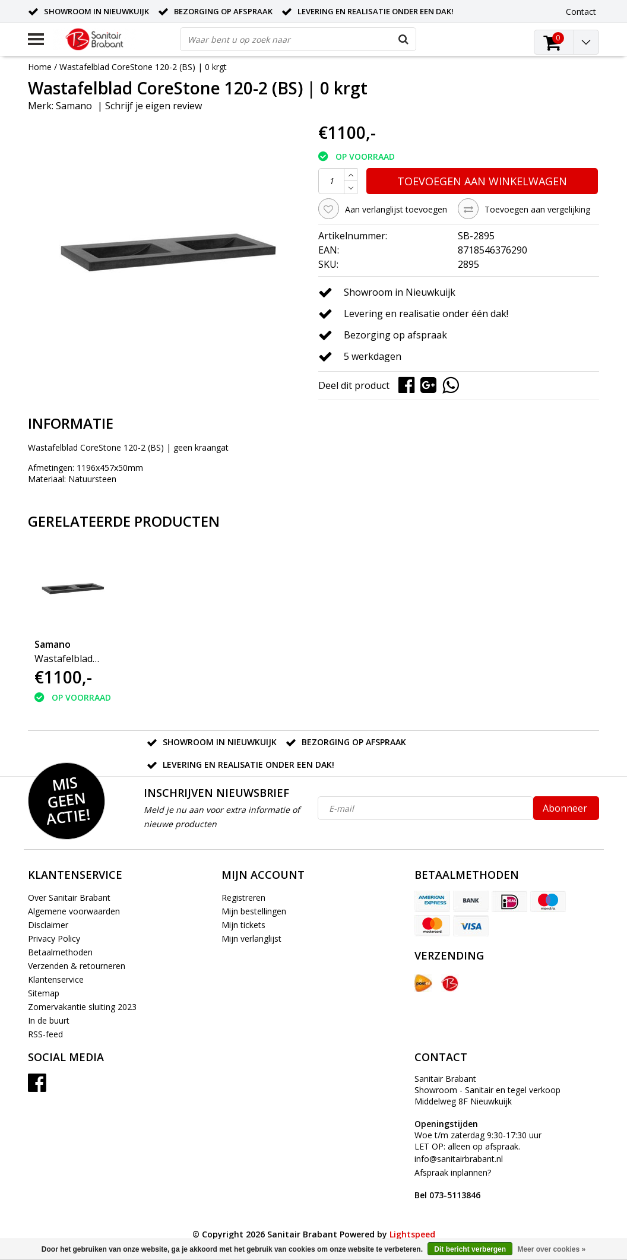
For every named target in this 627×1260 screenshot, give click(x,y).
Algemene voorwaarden (74, 911)
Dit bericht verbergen (470, 1249)
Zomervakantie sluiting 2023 (82, 1006)
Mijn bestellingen (253, 911)
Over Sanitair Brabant (69, 897)
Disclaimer (48, 924)
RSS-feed (45, 1034)
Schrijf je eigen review (153, 105)
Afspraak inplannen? (452, 1184)
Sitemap (43, 993)
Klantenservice (56, 979)
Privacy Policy (54, 938)
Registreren (243, 897)
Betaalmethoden (60, 952)
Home (40, 66)
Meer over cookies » (551, 1249)
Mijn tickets (243, 924)
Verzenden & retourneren (76, 965)
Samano (74, 105)
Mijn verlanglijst (251, 938)
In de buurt (48, 1020)
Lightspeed (412, 1234)
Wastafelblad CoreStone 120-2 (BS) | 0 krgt (143, 66)
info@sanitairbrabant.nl (458, 1158)
